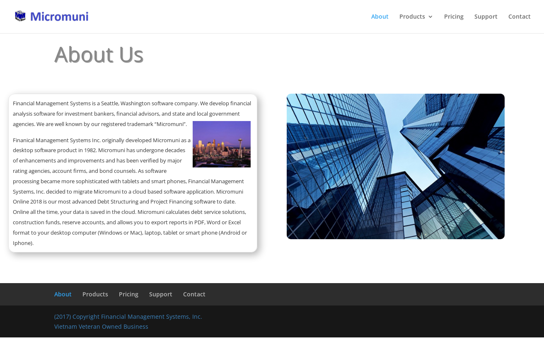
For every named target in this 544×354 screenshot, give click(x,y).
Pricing (454, 17)
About (380, 17)
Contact (519, 17)
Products (412, 17)
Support (486, 17)
